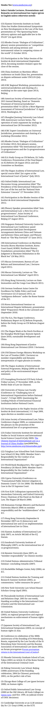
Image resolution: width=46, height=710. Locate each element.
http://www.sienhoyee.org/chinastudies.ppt (21, 446)
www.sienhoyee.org (22, 5)
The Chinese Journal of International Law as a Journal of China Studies (20, 441)
